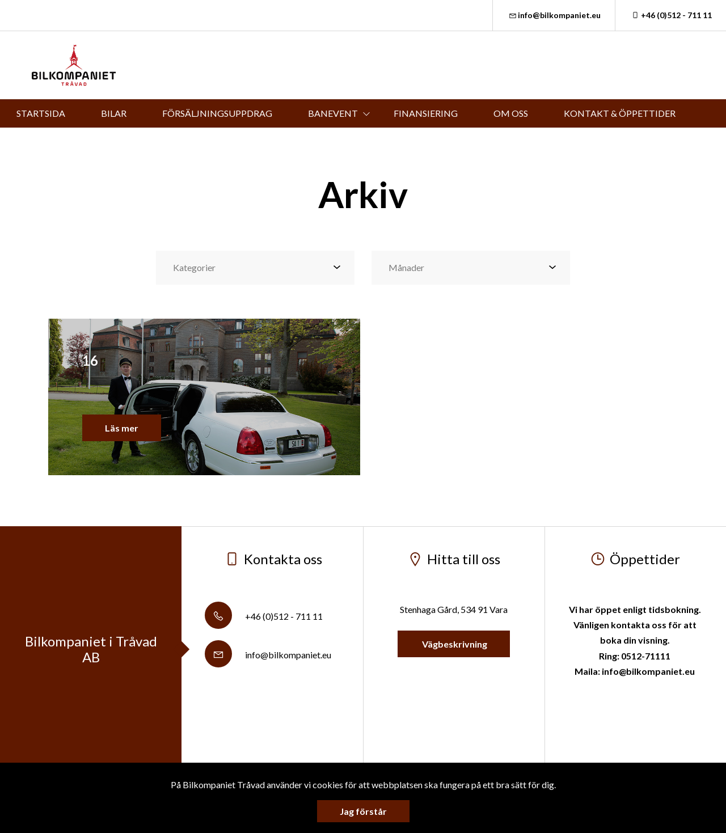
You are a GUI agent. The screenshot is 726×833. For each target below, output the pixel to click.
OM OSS (510, 113)
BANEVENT (333, 113)
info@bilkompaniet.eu (554, 15)
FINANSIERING (426, 113)
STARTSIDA (40, 113)
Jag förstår (363, 811)
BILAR (113, 113)
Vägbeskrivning (453, 644)
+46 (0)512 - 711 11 (671, 15)
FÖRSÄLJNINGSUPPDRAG (217, 113)
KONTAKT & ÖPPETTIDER (620, 113)
